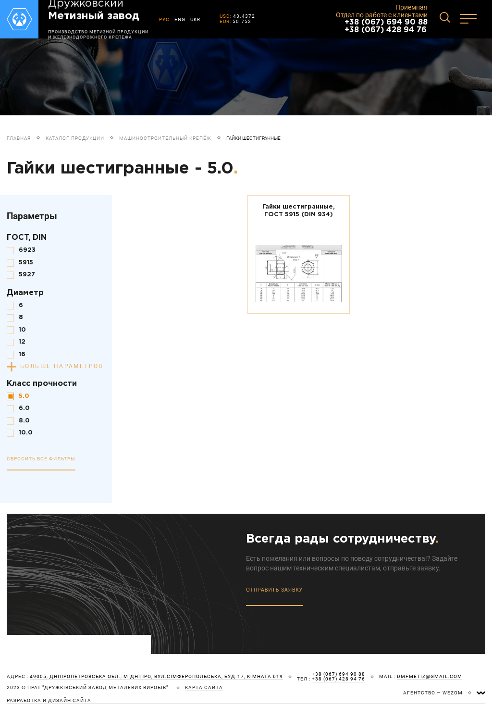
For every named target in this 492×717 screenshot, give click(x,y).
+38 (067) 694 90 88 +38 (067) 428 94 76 (386, 26)
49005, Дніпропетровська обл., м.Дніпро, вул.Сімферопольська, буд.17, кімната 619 (156, 676)
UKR (195, 19)
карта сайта (204, 687)
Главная (19, 138)
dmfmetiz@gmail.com (429, 676)
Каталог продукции (75, 138)
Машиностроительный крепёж (165, 138)
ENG (179, 19)
